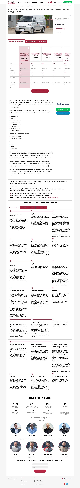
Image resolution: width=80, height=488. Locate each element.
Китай (20, 72)
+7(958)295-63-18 (58, 2)
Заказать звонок (66, 479)
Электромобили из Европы (38, 484)
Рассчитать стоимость (63, 109)
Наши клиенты (23, 481)
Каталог (22, 477)
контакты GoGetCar (53, 197)
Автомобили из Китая (38, 477)
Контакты (23, 484)
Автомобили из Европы (38, 480)
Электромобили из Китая (38, 481)
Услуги (22, 480)
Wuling (21, 63)
